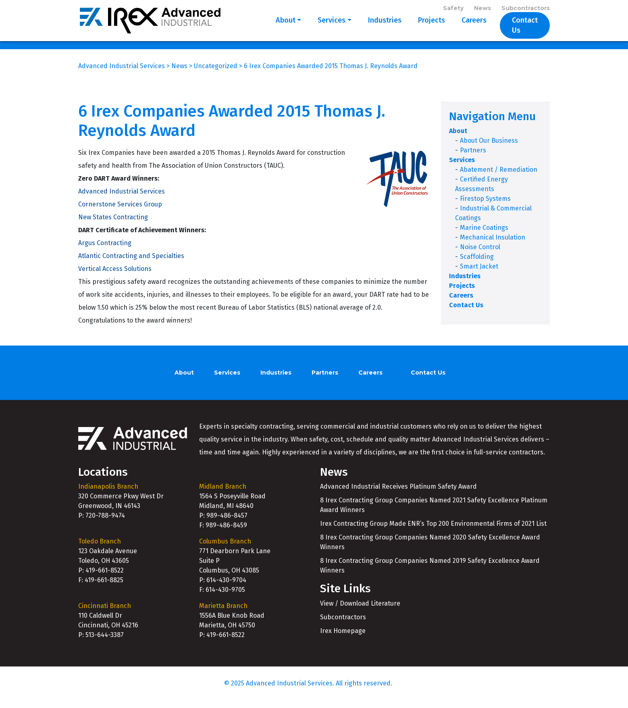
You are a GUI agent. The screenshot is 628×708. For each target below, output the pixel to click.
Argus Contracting (104, 250)
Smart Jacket (479, 274)
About (275, 29)
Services (321, 29)
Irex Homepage (343, 638)
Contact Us (519, 29)
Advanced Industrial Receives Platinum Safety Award (398, 494)
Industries (374, 29)
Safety (453, 8)
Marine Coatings (484, 235)
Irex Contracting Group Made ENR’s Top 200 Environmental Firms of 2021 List (433, 531)
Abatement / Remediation (498, 177)
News (482, 8)
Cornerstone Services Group (120, 211)
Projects (421, 29)
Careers (463, 29)
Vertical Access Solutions (115, 276)
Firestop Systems (485, 206)
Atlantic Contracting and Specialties (131, 263)
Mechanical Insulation (492, 245)
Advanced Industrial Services (121, 198)
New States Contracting (113, 224)
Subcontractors (525, 8)
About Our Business (489, 148)
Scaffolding (477, 264)
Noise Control (480, 254)
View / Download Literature (360, 610)
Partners (473, 158)
